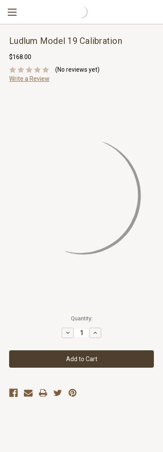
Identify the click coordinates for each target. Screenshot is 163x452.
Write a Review (29, 78)
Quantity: (82, 318)
